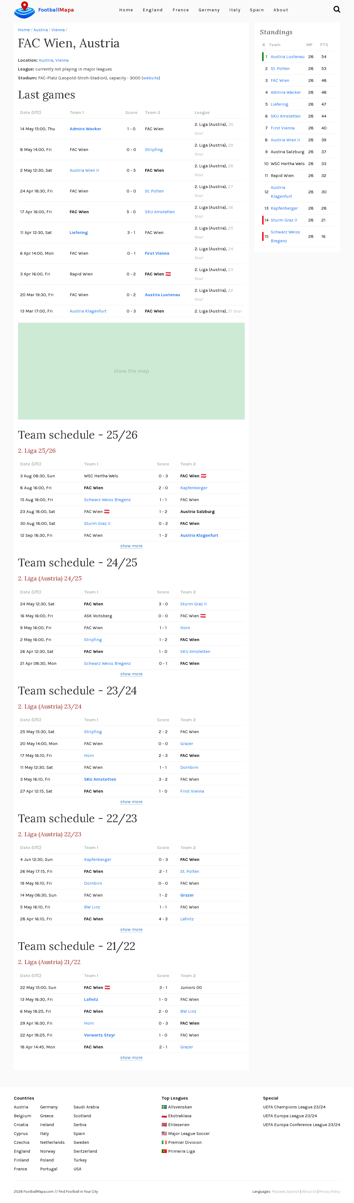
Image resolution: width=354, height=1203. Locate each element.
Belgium (22, 1115)
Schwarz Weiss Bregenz (107, 499)
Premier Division (185, 1142)
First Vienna (157, 253)
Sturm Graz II (97, 523)
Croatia (21, 1124)
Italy (235, 9)
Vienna (58, 29)
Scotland (82, 1115)
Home (126, 9)
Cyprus (21, 1133)
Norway (47, 1151)
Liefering (79, 232)
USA (77, 1168)
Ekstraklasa (179, 1115)
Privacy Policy (329, 1191)
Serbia (80, 1124)
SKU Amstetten (160, 211)
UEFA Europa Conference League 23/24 (301, 1124)
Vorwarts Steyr (99, 1035)
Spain (257, 9)
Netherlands (52, 1142)
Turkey (80, 1160)
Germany (209, 9)
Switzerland (85, 1151)
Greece (46, 1115)
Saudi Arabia (86, 1107)
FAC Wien (280, 80)
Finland (21, 1160)
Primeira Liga (181, 1151)
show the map (131, 371)
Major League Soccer (189, 1133)
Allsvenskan (180, 1107)
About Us (309, 1191)
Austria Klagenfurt (88, 311)
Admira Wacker (85, 128)
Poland (47, 1160)
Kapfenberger (193, 487)
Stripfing (154, 149)
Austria (40, 29)
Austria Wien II (84, 170)
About (281, 9)
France (181, 9)
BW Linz (92, 907)
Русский (278, 1191)
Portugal (49, 1168)
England (153, 9)
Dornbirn (189, 767)
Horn (185, 627)
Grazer (186, 743)
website (151, 77)
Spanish (293, 1191)
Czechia (21, 1142)
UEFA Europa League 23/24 (290, 1115)
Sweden (81, 1142)
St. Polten (154, 191)
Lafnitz (187, 918)
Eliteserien (178, 1124)
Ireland (47, 1124)
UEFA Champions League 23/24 (294, 1107)
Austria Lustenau (162, 294)
